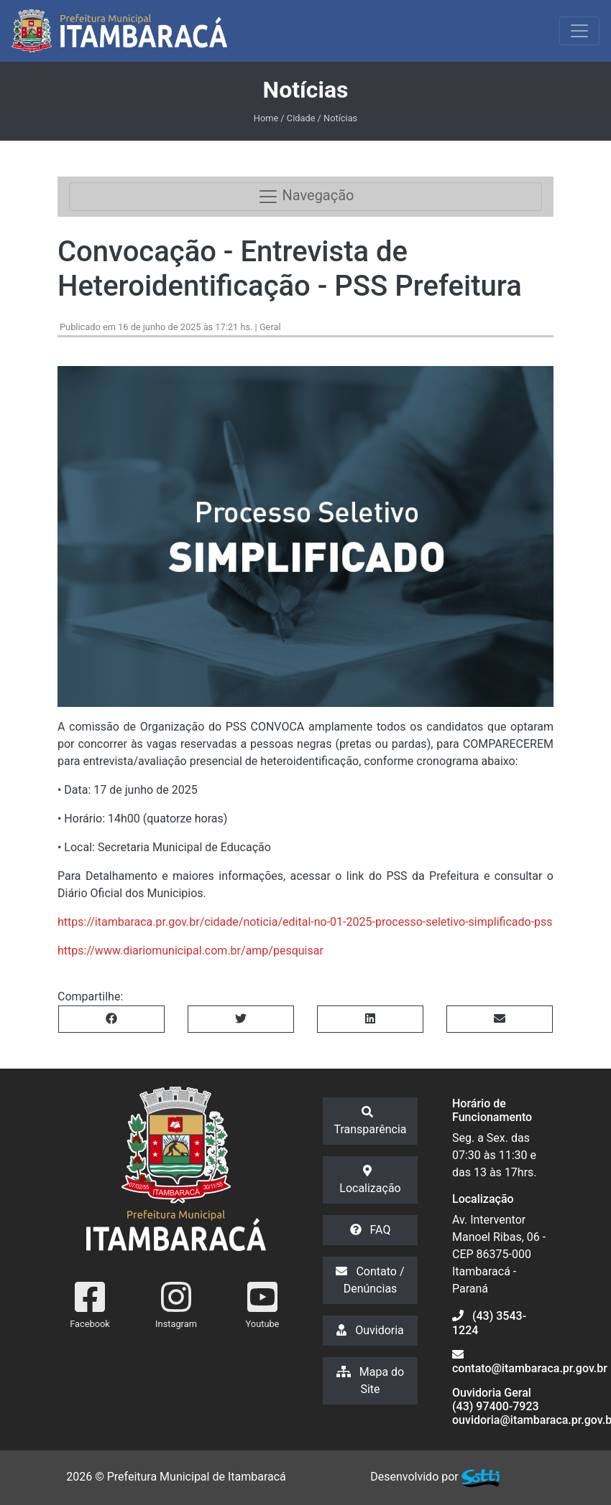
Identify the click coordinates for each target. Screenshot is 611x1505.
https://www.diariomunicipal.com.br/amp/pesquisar (190, 950)
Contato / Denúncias (370, 1280)
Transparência (370, 1121)
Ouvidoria (370, 1330)
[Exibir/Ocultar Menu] (579, 31)
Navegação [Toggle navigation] (305, 196)
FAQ (370, 1230)
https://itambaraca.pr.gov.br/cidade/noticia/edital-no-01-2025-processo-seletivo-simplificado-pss (305, 922)
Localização (369, 1180)
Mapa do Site (370, 1380)
